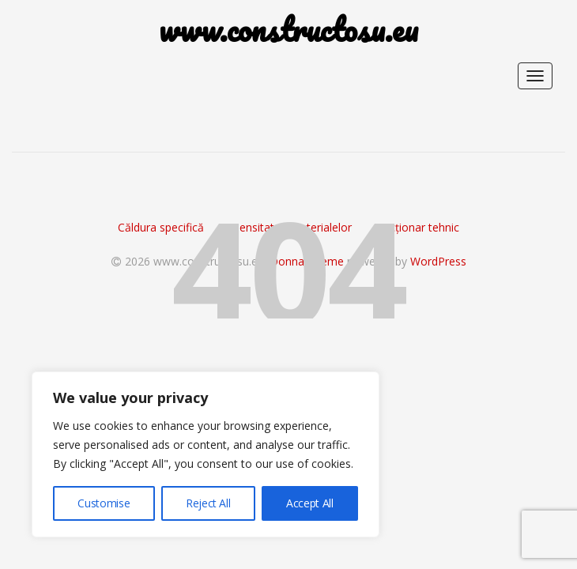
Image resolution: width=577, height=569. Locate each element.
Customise (103, 503)
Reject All (208, 503)
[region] (205, 454)
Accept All (310, 503)
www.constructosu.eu (288, 29)
